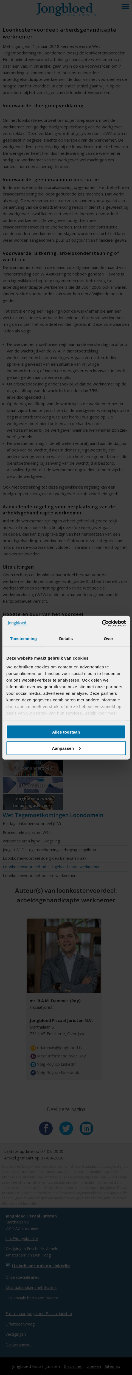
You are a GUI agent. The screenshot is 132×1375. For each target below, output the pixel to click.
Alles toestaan (66, 732)
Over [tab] (108, 638)
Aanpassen (66, 748)
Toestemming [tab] (23, 638)
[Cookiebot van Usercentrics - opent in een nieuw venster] (102, 623)
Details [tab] (66, 638)
